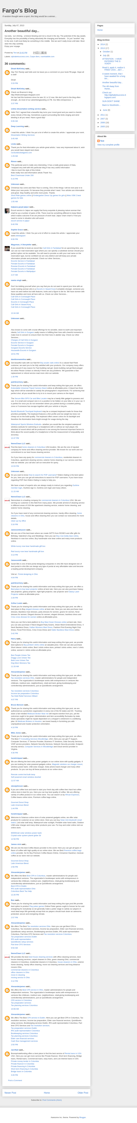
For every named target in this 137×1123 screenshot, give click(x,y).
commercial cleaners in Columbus (48, 457)
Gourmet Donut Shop (20, 802)
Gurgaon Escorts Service (21, 348)
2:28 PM (14, 598)
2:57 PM (14, 917)
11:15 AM (15, 491)
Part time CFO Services (21, 944)
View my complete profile (108, 145)
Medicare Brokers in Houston (30, 721)
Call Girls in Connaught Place (23, 297)
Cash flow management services (24, 1041)
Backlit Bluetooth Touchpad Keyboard (26, 411)
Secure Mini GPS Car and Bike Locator (31, 398)
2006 (102, 122)
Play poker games (36, 906)
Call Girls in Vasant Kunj (21, 304)
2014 (102, 44)
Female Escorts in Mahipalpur (23, 271)
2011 (102, 115)
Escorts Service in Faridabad (23, 261)
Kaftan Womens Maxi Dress (41, 627)
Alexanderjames (18, 672)
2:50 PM (14, 1045)
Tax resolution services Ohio (22, 678)
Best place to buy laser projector (24, 589)
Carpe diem (35, 56)
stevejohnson (17, 786)
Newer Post (10, 1093)
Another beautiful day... (112, 82)
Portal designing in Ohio (28, 574)
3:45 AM (14, 138)
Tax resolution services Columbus (25, 691)
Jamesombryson (18, 530)
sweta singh (16, 280)
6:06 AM (14, 121)
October (106, 51)
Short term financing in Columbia (24, 1069)
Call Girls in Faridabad (52, 248)
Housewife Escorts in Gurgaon (23, 350)
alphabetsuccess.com (20, 56)
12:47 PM (15, 438)
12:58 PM (15, 839)
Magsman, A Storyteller (21, 245)
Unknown (15, 184)
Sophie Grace (17, 230)
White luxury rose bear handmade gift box (28, 546)
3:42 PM (14, 633)
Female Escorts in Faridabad (23, 264)
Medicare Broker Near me (38, 714)
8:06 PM (14, 239)
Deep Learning (17, 126)
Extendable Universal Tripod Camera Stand (29, 388)
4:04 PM (14, 577)
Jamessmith (16, 560)
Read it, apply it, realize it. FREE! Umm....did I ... (113, 68)
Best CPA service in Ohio (32, 990)
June (105, 110)
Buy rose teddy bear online (67, 536)
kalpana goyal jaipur (20, 207)
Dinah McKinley (18, 69)
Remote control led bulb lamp (23, 774)
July (105, 55)
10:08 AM (15, 1009)
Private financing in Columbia (23, 1066)
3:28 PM (14, 1075)
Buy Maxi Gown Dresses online (54, 622)
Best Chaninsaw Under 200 (22, 175)
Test (102, 141)
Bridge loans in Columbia (21, 1071)
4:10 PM (14, 727)
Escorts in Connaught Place (22, 302)
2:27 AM (14, 275)
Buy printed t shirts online (34, 645)
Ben (13, 900)
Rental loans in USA (73, 1053)
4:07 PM (14, 699)
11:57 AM (15, 781)
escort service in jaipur (20, 221)
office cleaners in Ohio (20, 972)
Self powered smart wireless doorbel (26, 777)
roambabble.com (47, 56)
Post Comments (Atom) (52, 1100)
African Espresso (72, 795)
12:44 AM (15, 313)
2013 (102, 48)
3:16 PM (14, 524)
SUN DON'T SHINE (111, 101)
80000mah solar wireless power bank (26, 833)
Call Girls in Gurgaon (25, 332)
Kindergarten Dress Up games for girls (49, 195)
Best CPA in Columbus (36, 876)
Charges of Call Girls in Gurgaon (24, 340)
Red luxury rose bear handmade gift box (27, 551)
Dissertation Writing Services (23, 135)
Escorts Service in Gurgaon (22, 343)
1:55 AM (14, 201)
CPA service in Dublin (36, 1018)
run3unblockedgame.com (21, 153)
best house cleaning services (41, 957)
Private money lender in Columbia (25, 1061)
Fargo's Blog (19, 10)
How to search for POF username (42, 475)
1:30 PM (14, 377)
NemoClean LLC (18, 443)
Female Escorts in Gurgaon (22, 345)
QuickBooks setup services (22, 942)
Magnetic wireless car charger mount (67, 764)
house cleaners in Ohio (67, 962)
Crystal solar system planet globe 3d (26, 835)
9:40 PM (14, 224)
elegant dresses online (35, 609)
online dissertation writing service (26, 109)
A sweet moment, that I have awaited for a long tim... (113, 76)
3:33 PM (14, 83)
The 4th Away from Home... (110, 87)
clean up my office (18, 521)
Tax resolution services (40, 1025)
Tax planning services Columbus (24, 1005)
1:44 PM (14, 808)
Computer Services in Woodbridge (39, 747)
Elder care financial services (22, 1038)
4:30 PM (14, 753)
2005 (102, 126)
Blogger (82, 1117)
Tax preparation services (21, 1003)
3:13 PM (14, 555)
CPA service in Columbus (21, 1000)
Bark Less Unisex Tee (20, 660)
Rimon (14, 161)
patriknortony (17, 382)
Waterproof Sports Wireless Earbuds (26, 424)
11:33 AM (15, 666)
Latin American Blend (20, 805)
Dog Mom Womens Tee (20, 663)
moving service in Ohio (20, 977)
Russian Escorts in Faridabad (23, 266)
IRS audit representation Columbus (25, 1031)
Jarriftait (14, 1050)
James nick (16, 844)
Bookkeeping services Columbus (24, 1033)
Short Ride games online (21, 195)
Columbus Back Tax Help (21, 891)
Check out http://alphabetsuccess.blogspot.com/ (114, 95)
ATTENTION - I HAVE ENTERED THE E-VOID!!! (112, 61)
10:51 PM (15, 354)
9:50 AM (14, 948)
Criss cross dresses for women (23, 617)
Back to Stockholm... (111, 105)
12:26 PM (15, 895)
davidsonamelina (18, 359)
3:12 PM (14, 981)
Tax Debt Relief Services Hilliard (24, 696)
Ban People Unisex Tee (20, 655)
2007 (102, 119)
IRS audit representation (21, 939)
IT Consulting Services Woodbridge (33, 739)
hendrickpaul (17, 758)
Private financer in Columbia (22, 1064)
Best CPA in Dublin (19, 886)
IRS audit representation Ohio (23, 889)
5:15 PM (14, 179)
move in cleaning (18, 975)
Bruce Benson (17, 705)
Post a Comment (15, 1080)
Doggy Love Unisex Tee (21, 658)
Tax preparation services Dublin (24, 937)
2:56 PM (14, 867)
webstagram (20, 236)
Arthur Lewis (16, 603)
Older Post (83, 1093)
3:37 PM (14, 103)
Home (47, 1093)
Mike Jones (16, 733)
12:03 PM (15, 466)
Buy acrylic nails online (49, 363)
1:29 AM (14, 156)
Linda (13, 144)
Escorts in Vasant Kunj (46, 289)
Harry (13, 639)
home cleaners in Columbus (33, 447)
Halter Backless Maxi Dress (62, 630)
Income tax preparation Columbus (25, 693)
